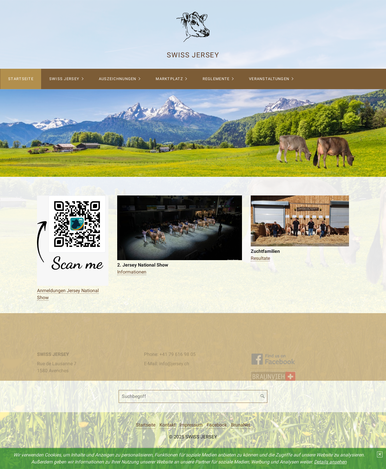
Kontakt (167, 425)
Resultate (260, 258)
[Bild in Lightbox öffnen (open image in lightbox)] (72, 240)
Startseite (21, 79)
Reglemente (216, 79)
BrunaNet (240, 425)
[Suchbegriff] (193, 396)
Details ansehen (330, 462)
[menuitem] (20, 79)
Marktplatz (169, 79)
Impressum (191, 425)
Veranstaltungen (269, 79)
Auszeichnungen (117, 79)
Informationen (131, 272)
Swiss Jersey (193, 55)
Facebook (217, 425)
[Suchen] (262, 396)
